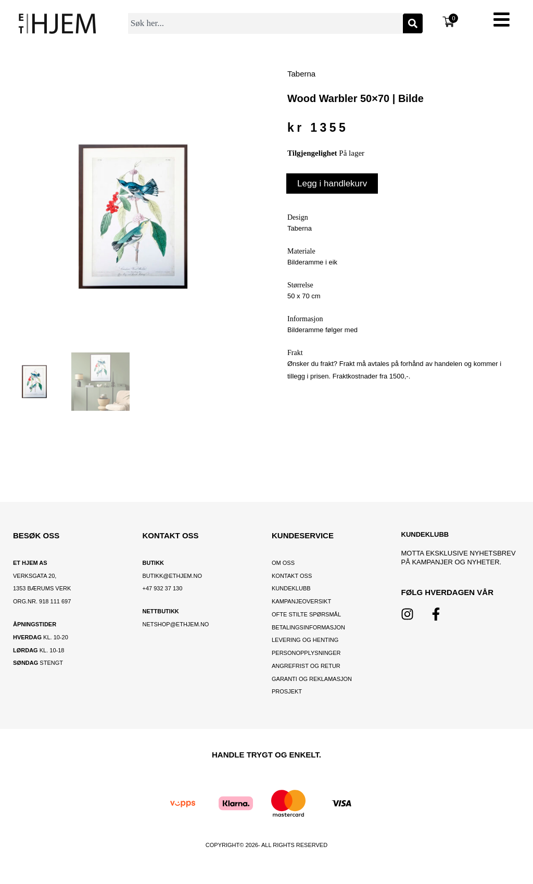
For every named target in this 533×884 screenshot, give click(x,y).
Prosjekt (287, 691)
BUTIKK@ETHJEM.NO (172, 576)
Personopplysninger (306, 653)
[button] (502, 21)
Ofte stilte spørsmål (306, 614)
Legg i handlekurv (332, 183)
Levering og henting (306, 640)
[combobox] (265, 23)
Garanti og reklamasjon (312, 679)
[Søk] (412, 23)
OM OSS (283, 563)
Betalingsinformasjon (309, 627)
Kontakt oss (292, 576)
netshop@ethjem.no (176, 624)
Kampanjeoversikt (301, 601)
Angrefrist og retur (306, 666)
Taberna (301, 73)
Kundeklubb (291, 588)
